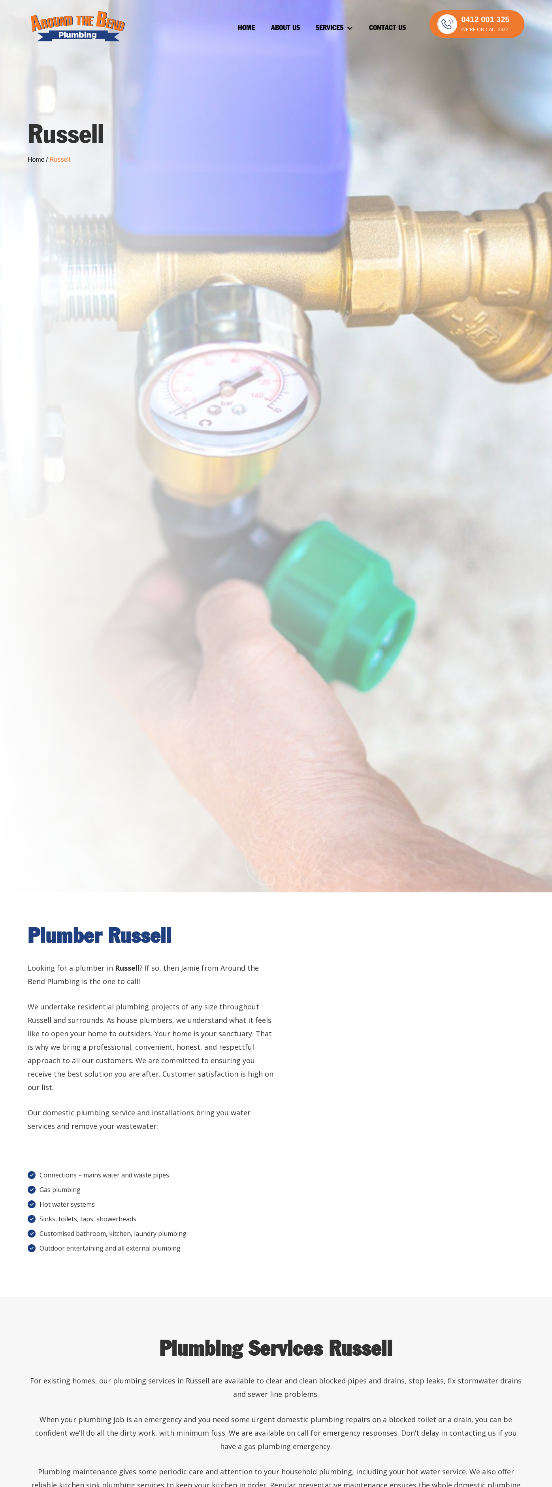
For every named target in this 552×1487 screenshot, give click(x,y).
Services (329, 28)
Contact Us (387, 28)
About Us (285, 28)
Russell (59, 159)
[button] (334, 28)
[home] (77, 26)
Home (246, 28)
